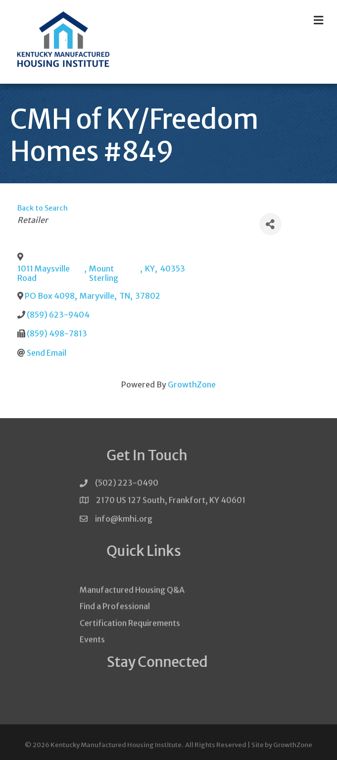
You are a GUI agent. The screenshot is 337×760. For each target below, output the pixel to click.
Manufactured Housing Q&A (132, 601)
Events (92, 650)
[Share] (270, 224)
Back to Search (42, 208)
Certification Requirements (130, 634)
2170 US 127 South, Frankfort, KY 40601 (170, 502)
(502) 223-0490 (126, 485)
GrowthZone (192, 384)
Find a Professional (115, 618)
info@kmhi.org (123, 522)
